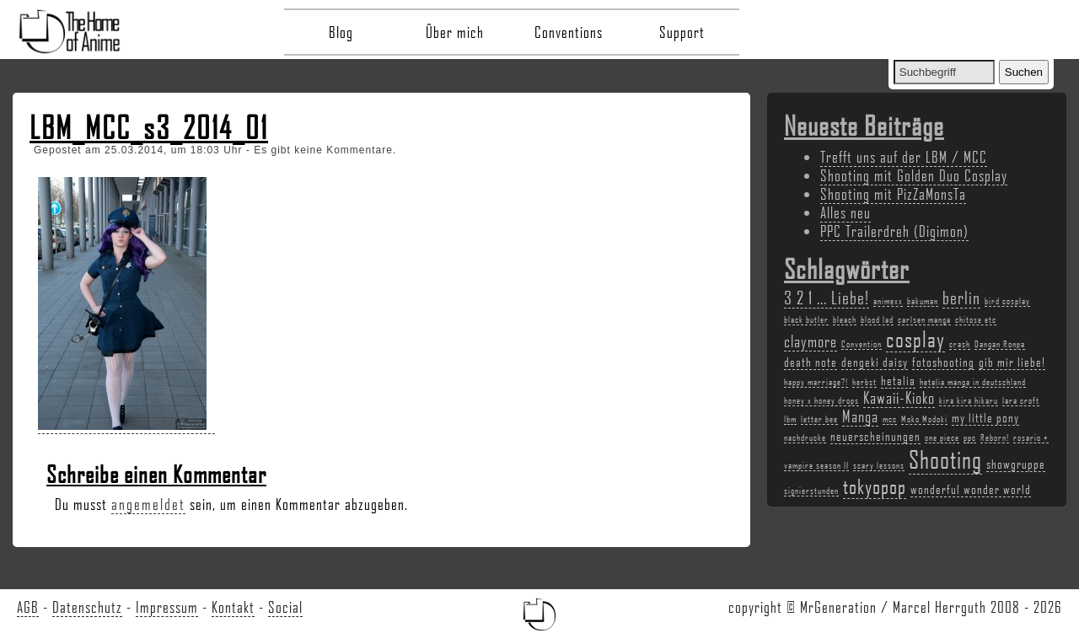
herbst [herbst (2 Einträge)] (864, 382)
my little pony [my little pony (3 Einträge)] (985, 417)
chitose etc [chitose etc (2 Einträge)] (975, 319)
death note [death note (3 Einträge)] (810, 361)
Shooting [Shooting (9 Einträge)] (945, 459)
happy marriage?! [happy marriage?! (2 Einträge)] (816, 382)
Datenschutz (87, 607)
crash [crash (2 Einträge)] (959, 344)
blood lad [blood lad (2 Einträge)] (877, 319)
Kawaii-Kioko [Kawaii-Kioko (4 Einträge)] (899, 398)
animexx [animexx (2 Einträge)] (888, 301)
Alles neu (845, 212)
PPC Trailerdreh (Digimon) (894, 231)
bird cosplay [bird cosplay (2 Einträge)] (1007, 301)
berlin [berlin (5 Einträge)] (961, 297)
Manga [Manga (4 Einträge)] (860, 416)
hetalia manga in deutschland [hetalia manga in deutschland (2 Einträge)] (973, 382)
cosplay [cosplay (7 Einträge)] (915, 339)
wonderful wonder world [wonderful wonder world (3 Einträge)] (970, 488)
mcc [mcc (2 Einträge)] (890, 419)
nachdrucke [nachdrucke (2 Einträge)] (805, 437)
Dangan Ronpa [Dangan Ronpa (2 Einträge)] (999, 344)
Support (682, 32)
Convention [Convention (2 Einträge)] (861, 344)
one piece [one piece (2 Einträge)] (942, 437)
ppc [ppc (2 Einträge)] (970, 437)
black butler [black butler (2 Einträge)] (806, 319)
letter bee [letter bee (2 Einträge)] (819, 419)
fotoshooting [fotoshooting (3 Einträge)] (943, 361)
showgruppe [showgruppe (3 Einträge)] (1015, 463)
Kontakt (233, 607)
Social (285, 607)
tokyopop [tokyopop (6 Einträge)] (874, 486)
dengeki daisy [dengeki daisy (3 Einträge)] (874, 361)
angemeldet (148, 504)
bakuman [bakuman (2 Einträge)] (922, 301)
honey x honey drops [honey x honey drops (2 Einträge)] (821, 400)
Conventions (568, 32)
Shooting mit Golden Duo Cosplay (913, 175)
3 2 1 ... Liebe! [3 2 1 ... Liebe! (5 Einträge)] (826, 297)
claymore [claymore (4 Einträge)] (810, 341)
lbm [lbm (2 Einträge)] (790, 419)
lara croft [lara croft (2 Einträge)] (1020, 400)
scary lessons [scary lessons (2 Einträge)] (879, 465)
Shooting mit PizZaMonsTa (893, 194)
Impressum (167, 607)
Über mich (455, 32)
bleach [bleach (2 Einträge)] (844, 319)
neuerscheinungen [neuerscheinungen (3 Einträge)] (875, 435)
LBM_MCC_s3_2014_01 (149, 127)
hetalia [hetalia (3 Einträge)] (898, 380)
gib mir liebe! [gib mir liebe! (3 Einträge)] (1012, 361)
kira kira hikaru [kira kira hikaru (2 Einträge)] (968, 400)
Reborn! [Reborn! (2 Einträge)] (994, 437)
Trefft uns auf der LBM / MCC (903, 157)
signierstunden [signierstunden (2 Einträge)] (811, 491)
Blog (341, 32)
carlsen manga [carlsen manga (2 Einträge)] (924, 319)
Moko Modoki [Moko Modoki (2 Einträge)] (924, 419)
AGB (28, 607)
